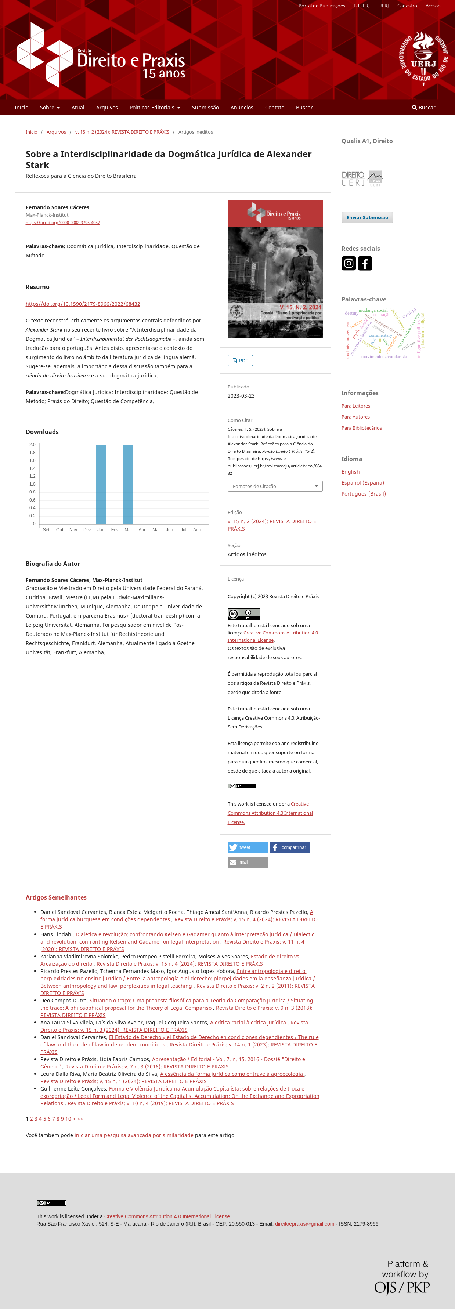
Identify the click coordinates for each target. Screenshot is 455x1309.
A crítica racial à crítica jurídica (249, 1022)
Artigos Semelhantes (56, 897)
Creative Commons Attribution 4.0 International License (167, 1216)
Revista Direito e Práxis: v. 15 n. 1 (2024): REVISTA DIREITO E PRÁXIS (123, 1081)
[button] (248, 847)
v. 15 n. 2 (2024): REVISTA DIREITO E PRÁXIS (122, 132)
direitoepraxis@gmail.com (304, 1224)
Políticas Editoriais (153, 107)
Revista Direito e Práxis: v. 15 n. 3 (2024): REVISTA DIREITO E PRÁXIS (174, 1026)
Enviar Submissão (367, 217)
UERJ (383, 5)
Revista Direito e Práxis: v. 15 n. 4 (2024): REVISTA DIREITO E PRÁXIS (180, 963)
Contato (274, 107)
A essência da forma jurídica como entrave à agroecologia (232, 1073)
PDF (243, 360)
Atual (78, 107)
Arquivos (107, 107)
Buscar (304, 107)
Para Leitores (356, 405)
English (351, 471)
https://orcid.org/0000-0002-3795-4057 (63, 222)
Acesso (433, 5)
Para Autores (356, 416)
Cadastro (407, 5)
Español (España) (363, 482)
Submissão (205, 107)
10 (68, 1118)
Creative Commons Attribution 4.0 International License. (270, 812)
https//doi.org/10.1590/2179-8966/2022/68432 (83, 303)
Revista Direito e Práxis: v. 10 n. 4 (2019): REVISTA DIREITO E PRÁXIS (151, 1103)
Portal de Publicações (322, 5)
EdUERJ (362, 5)
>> (80, 1118)
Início (21, 107)
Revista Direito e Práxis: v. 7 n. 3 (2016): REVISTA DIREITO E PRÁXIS (147, 1066)
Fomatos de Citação (254, 486)
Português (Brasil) (364, 493)
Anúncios (242, 107)
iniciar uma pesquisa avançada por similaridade (134, 1135)
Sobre (48, 107)
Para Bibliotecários (362, 427)
